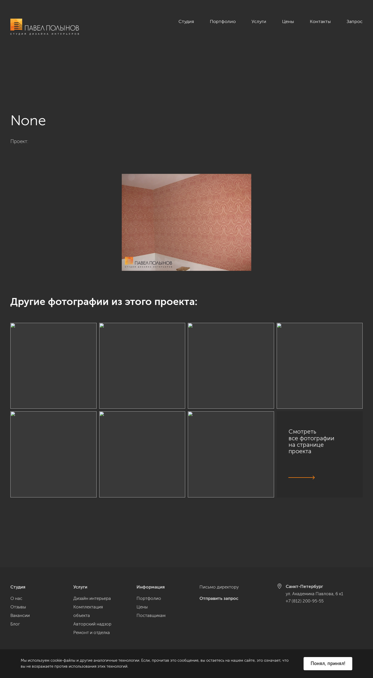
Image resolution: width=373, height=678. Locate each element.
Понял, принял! (328, 663)
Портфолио (223, 21)
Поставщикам (151, 615)
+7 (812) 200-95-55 (305, 601)
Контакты (320, 21)
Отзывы (18, 606)
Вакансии (20, 615)
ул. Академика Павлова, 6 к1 (314, 593)
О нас (16, 598)
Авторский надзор (92, 624)
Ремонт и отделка (91, 632)
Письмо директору (219, 587)
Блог (15, 624)
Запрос (355, 21)
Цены (288, 21)
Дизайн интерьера (92, 598)
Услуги (259, 21)
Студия (186, 21)
